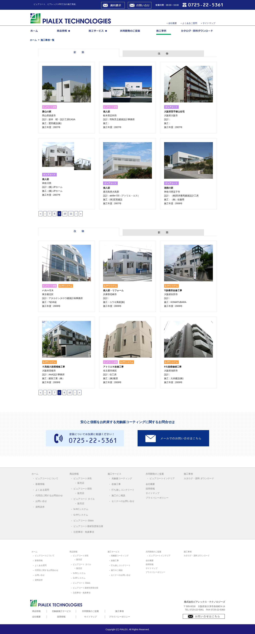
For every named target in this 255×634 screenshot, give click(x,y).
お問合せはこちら (203, 616)
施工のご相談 (118, 495)
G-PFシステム (81, 515)
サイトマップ (209, 23)
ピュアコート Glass (84, 520)
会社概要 (172, 23)
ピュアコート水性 (83, 478)
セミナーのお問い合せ (123, 501)
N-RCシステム (81, 509)
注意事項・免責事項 (84, 532)
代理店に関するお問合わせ (49, 495)
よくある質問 (42, 489)
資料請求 (113, 5)
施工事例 (163, 32)
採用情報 (150, 488)
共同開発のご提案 (132, 32)
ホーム (38, 32)
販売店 (80, 483)
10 (65, 213)
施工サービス (99, 32)
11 (71, 213)
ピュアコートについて (46, 478)
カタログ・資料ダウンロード (197, 32)
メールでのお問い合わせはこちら (173, 438)
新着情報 (40, 484)
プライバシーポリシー (157, 497)
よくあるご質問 (189, 23)
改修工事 (116, 484)
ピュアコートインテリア (162, 478)
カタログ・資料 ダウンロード (199, 478)
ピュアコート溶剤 (83, 488)
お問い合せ (140, 5)
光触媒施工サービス (61, 611)
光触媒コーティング (122, 478)
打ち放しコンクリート (123, 489)
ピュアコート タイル (84, 499)
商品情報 (68, 32)
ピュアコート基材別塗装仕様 (88, 526)
